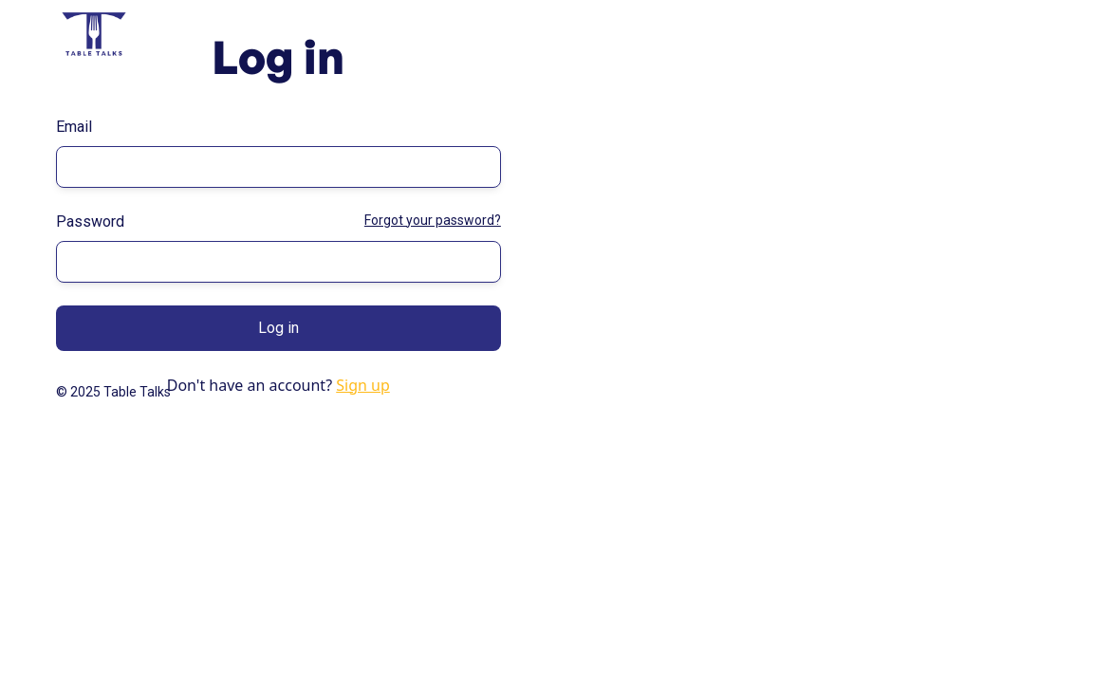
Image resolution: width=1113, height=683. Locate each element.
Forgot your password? (432, 220)
